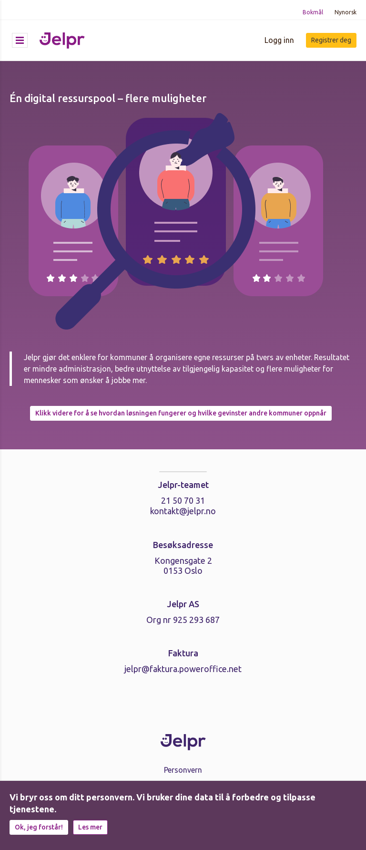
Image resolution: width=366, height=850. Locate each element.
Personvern (183, 770)
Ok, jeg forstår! (39, 827)
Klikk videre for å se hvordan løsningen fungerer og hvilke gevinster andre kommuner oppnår (180, 413)
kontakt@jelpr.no (183, 511)
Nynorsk (345, 12)
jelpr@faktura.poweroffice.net (183, 669)
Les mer (90, 827)
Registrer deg (331, 40)
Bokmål (313, 12)
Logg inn (279, 40)
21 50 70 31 (183, 500)
